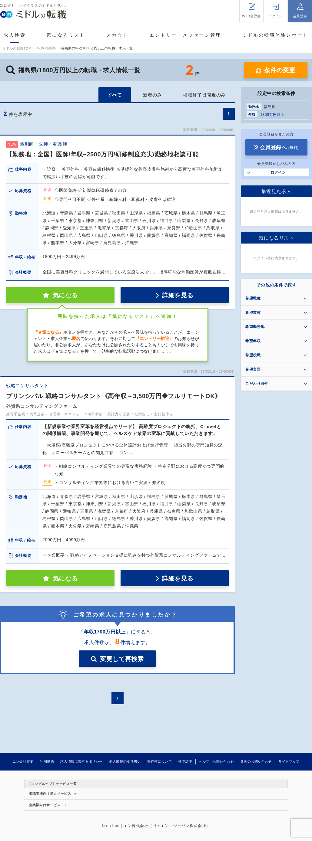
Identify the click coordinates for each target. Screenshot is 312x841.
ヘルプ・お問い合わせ (216, 761)
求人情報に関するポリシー (81, 761)
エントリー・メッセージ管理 (185, 35)
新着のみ (152, 94)
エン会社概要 (23, 761)
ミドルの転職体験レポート (275, 35)
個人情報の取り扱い (125, 761)
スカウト (117, 35)
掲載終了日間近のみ (204, 94)
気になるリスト (66, 35)
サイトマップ (289, 761)
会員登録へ (279, 147)
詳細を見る (177, 295)
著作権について (159, 761)
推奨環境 (185, 761)
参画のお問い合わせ (256, 761)
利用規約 (47, 761)
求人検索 (15, 35)
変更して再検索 (122, 659)
